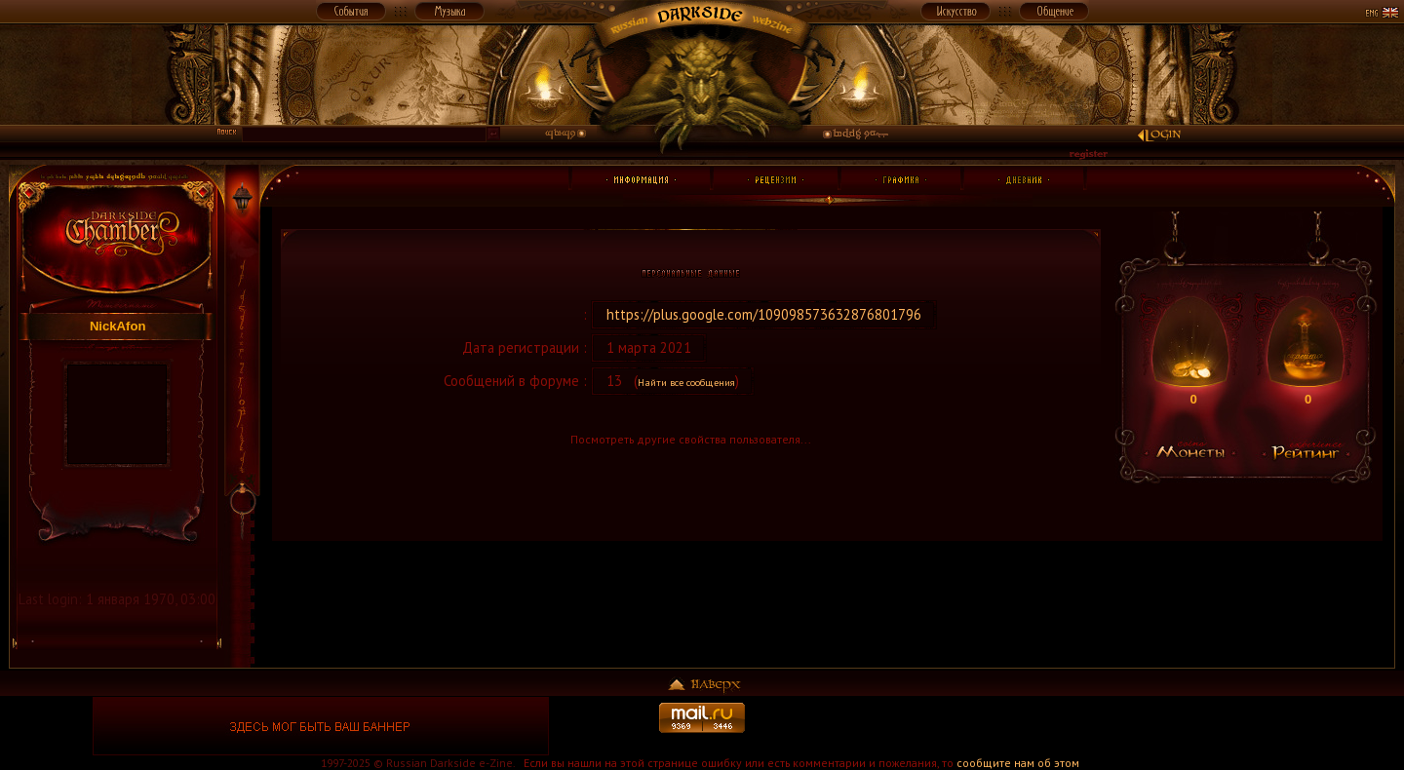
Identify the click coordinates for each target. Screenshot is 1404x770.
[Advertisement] (1083, 726)
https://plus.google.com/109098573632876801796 (763, 314)
